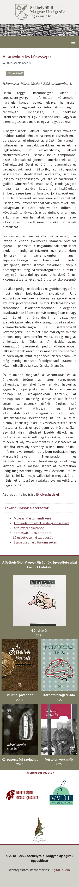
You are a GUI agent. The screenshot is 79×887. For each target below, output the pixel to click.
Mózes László (15, 73)
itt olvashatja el (47, 494)
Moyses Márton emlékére (32, 518)
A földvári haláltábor (29, 528)
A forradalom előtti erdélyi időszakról (41, 523)
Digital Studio (60, 870)
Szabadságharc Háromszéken (35, 542)
